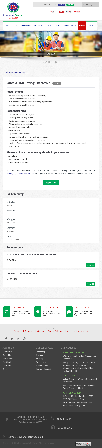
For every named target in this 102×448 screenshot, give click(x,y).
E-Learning (49, 26)
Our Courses (38, 26)
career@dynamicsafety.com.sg (20, 173)
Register (70, 5)
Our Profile (7, 352)
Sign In (61, 5)
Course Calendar (70, 26)
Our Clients (7, 362)
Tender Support (42, 366)
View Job (90, 265)
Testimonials (8, 359)
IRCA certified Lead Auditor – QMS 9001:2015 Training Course (78, 397)
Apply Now (51, 182)
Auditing (39, 359)
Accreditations (9, 355)
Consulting (40, 352)
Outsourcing (41, 362)
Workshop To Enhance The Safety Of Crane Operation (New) (79, 386)
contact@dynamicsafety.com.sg (25, 436)
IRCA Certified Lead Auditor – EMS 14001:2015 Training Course (78, 404)
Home (7, 26)
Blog (5, 369)
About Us (15, 26)
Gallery (58, 26)
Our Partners (8, 366)
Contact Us (92, 26)
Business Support (43, 369)
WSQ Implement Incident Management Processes (79, 357)
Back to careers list (14, 72)
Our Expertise (26, 26)
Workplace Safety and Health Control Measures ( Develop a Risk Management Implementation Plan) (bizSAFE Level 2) (79, 366)
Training (39, 355)
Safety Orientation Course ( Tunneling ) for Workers (80, 380)
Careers (82, 26)
